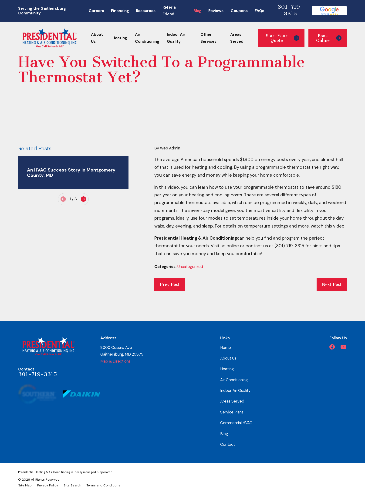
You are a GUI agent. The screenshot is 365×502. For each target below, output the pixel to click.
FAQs (259, 10)
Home (225, 347)
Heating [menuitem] (119, 37)
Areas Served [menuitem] (236, 38)
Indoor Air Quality (235, 390)
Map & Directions (115, 361)
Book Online (328, 38)
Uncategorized (190, 266)
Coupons (239, 10)
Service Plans (231, 412)
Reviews (215, 10)
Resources (145, 10)
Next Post (331, 284)
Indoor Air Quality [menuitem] (176, 38)
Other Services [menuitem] (208, 38)
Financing (120, 10)
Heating (227, 368)
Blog (197, 10)
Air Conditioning (234, 379)
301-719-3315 (290, 10)
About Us (228, 358)
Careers (96, 10)
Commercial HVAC (236, 422)
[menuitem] (25, 485)
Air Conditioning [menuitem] (147, 38)
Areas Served (232, 401)
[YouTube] (343, 347)
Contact (227, 444)
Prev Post (169, 284)
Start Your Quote (282, 38)
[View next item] (83, 199)
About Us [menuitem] (97, 38)
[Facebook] (332, 347)
